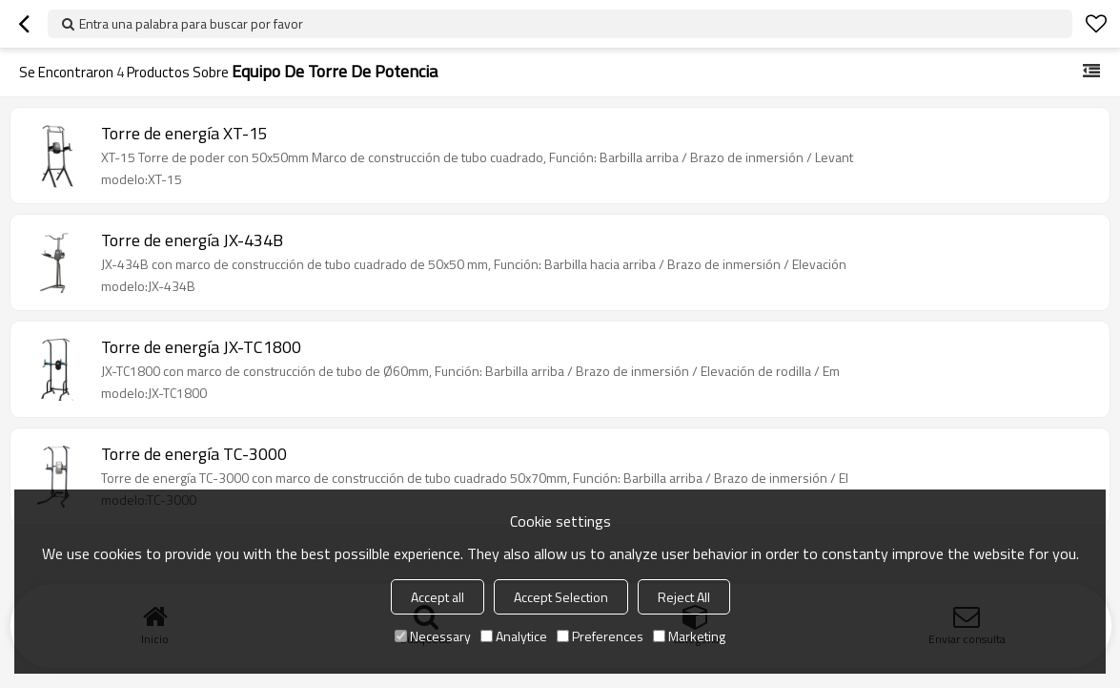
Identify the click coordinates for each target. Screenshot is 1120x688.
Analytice (513, 636)
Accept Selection (561, 597)
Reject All (684, 597)
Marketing (689, 636)
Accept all (437, 597)
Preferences (600, 636)
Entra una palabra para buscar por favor (191, 23)
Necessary (433, 636)
